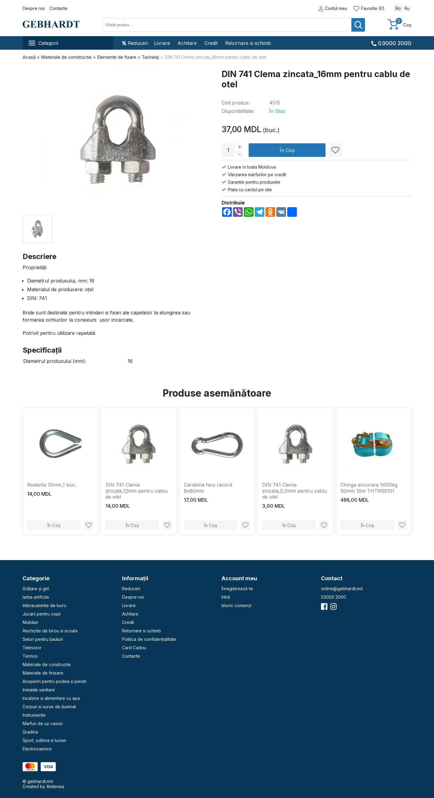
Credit (211, 43)
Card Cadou (134, 647)
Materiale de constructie (47, 664)
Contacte (58, 8)
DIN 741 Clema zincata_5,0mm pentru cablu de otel (294, 491)
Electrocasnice (37, 748)
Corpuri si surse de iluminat (49, 706)
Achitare (187, 43)
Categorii (43, 43)
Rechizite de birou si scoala (50, 630)
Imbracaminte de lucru (44, 605)
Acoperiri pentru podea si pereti (54, 681)
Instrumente (34, 715)
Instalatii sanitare (39, 689)
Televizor (32, 647)
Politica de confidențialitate (149, 639)
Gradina (30, 731)
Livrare (162, 43)
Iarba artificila (36, 597)
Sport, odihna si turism (44, 740)
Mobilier (31, 622)
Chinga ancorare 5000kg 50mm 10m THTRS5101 (369, 488)
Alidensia (55, 786)
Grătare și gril (36, 588)
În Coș (287, 150)
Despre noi (34, 8)
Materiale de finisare (43, 672)
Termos (30, 656)
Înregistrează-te (237, 588)
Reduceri (135, 43)
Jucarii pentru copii (42, 613)
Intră (226, 597)
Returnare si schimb (248, 43)
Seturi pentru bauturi (43, 639)
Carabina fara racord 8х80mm (208, 488)
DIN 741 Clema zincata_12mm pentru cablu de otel (136, 491)
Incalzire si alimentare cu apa (51, 698)
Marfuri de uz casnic (43, 723)
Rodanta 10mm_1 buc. (51, 485)
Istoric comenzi (236, 605)
